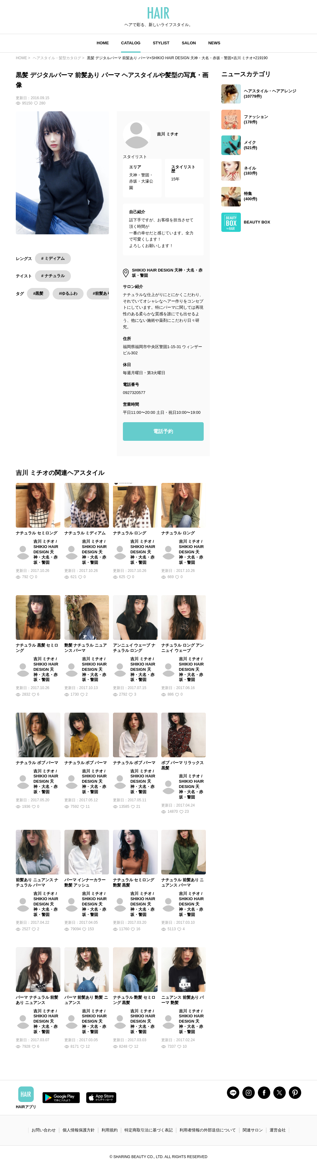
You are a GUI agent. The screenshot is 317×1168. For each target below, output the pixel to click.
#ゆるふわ (68, 293)
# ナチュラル (53, 275)
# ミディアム (53, 258)
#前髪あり (102, 293)
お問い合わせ (44, 1130)
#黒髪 (38, 293)
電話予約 (163, 431)
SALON (189, 43)
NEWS (214, 43)
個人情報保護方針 (79, 1130)
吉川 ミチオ (167, 134)
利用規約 (110, 1130)
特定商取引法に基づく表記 (148, 1130)
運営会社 (278, 1130)
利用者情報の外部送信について (208, 1130)
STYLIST (161, 43)
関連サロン (253, 1130)
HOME (103, 43)
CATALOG (130, 43)
